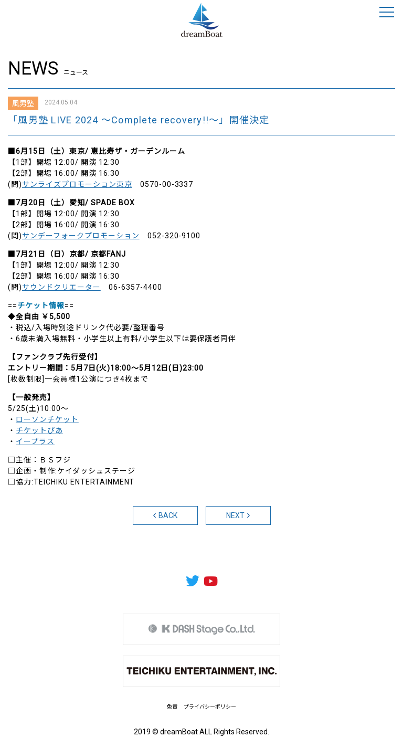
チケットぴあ (39, 430)
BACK (165, 515)
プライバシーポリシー (210, 707)
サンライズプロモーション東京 (77, 184)
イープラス (35, 441)
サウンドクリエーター (61, 287)
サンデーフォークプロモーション (81, 235)
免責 (172, 707)
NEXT (238, 515)
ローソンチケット (47, 419)
